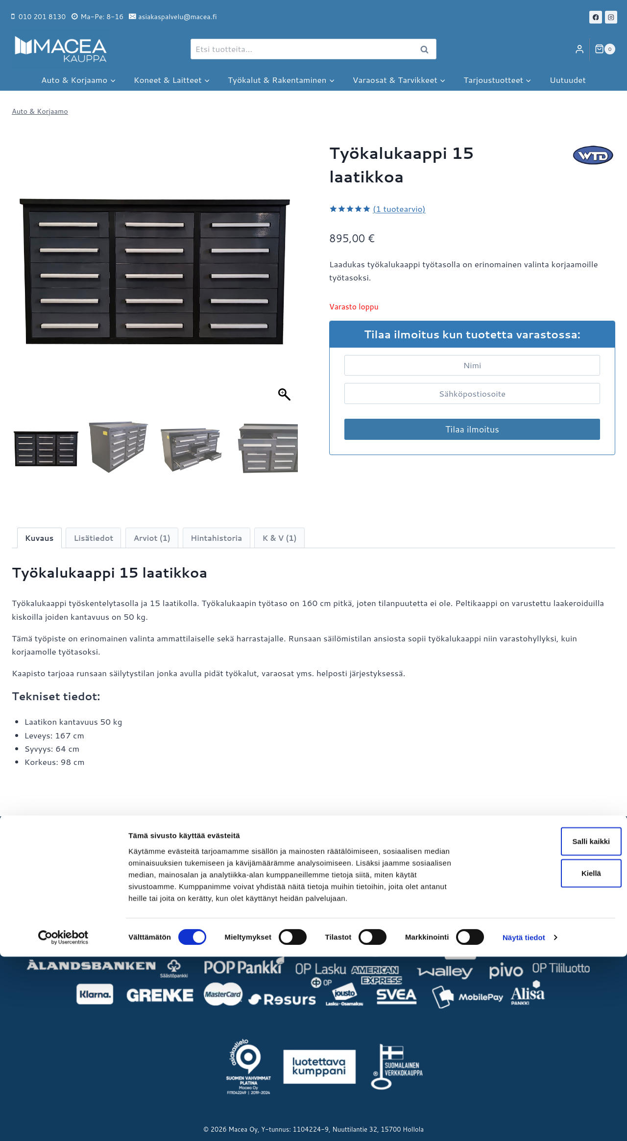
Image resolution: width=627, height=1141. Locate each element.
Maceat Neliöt (506, 904)
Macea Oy (499, 854)
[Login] (579, 49)
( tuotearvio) (399, 208)
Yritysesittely (37, 854)
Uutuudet (568, 79)
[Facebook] (595, 17)
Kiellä (545, 1057)
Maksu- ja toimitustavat (291, 854)
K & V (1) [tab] (280, 537)
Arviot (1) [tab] (151, 537)
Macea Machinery (513, 871)
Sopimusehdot (273, 887)
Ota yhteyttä (36, 904)
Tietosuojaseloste (279, 904)
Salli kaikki (545, 1025)
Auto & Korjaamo (40, 111)
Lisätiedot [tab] (94, 537)
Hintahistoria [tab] (216, 537)
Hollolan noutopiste (50, 871)
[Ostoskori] (605, 49)
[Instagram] (611, 17)
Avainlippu (31, 887)
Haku (427, 49)
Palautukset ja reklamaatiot (297, 871)
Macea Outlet (505, 887)
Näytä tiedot (524, 1121)
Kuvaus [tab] (39, 537)
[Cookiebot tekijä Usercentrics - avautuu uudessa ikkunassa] (63, 1122)
